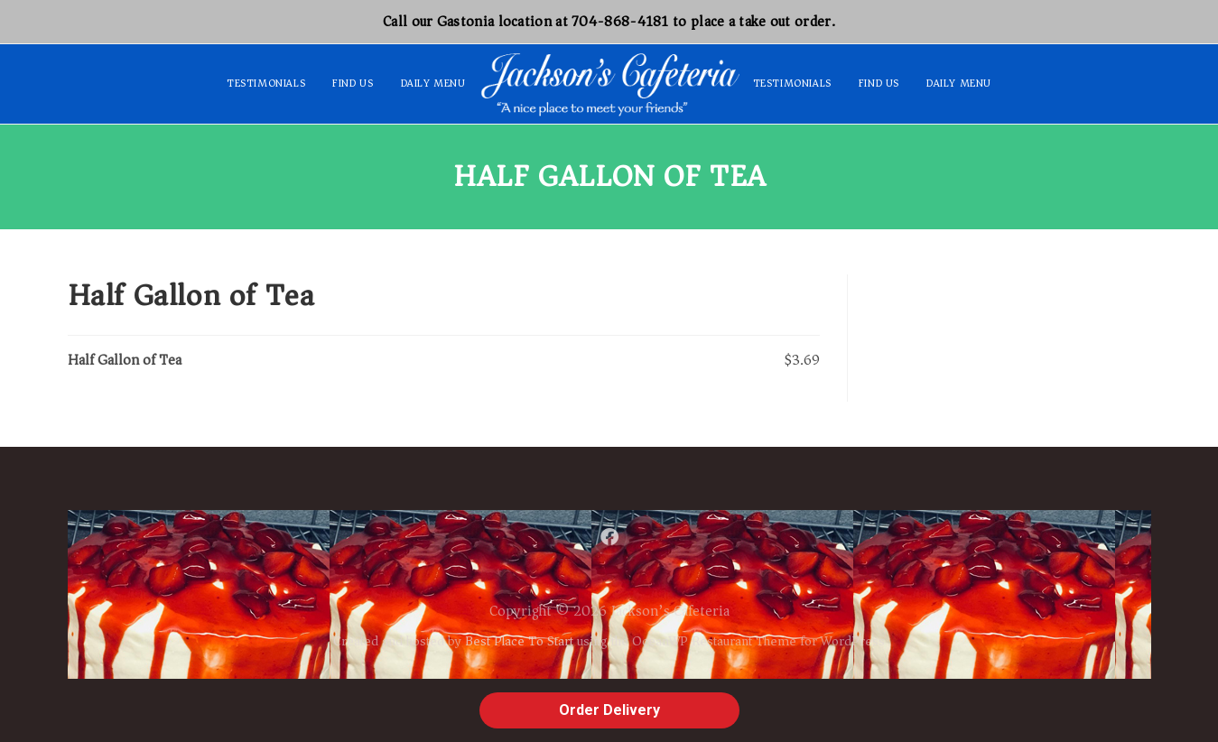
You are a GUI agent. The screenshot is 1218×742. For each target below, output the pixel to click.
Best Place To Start (519, 641)
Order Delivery (609, 710)
